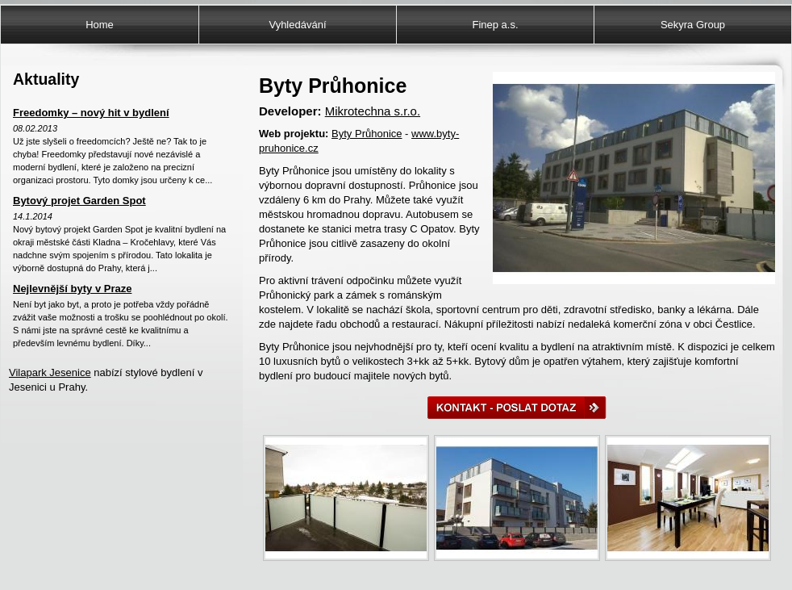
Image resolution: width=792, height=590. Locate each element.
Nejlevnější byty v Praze (72, 288)
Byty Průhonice (366, 134)
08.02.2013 (35, 128)
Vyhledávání (297, 25)
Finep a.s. (495, 25)
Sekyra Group (693, 25)
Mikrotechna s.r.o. (372, 111)
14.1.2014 (32, 216)
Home (99, 25)
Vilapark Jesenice (50, 372)
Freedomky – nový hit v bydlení (91, 113)
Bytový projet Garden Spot (79, 201)
